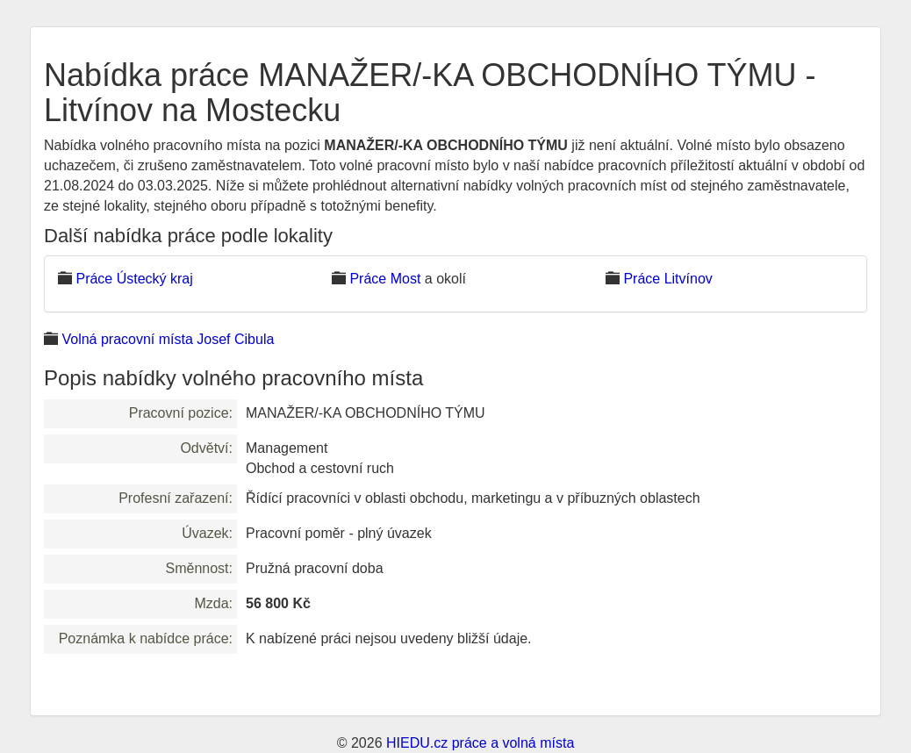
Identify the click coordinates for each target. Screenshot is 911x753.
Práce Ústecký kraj (133, 278)
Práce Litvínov (667, 278)
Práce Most (384, 278)
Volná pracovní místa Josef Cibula (167, 339)
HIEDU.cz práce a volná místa (480, 742)
